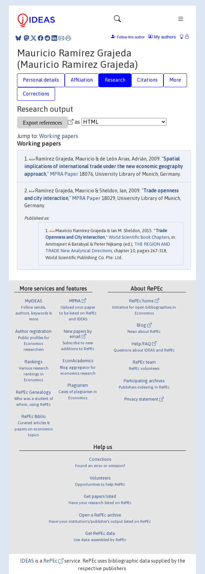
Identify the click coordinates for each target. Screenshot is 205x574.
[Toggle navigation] (117, 20)
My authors (162, 36)
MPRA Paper (64, 174)
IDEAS (27, 561)
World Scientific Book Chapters (139, 237)
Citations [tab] (147, 80)
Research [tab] (115, 80)
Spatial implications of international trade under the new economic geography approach (103, 166)
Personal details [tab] (41, 80)
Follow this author (131, 37)
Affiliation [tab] (82, 80)
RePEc (53, 561)
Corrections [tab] (36, 94)
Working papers (58, 136)
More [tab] (175, 80)
